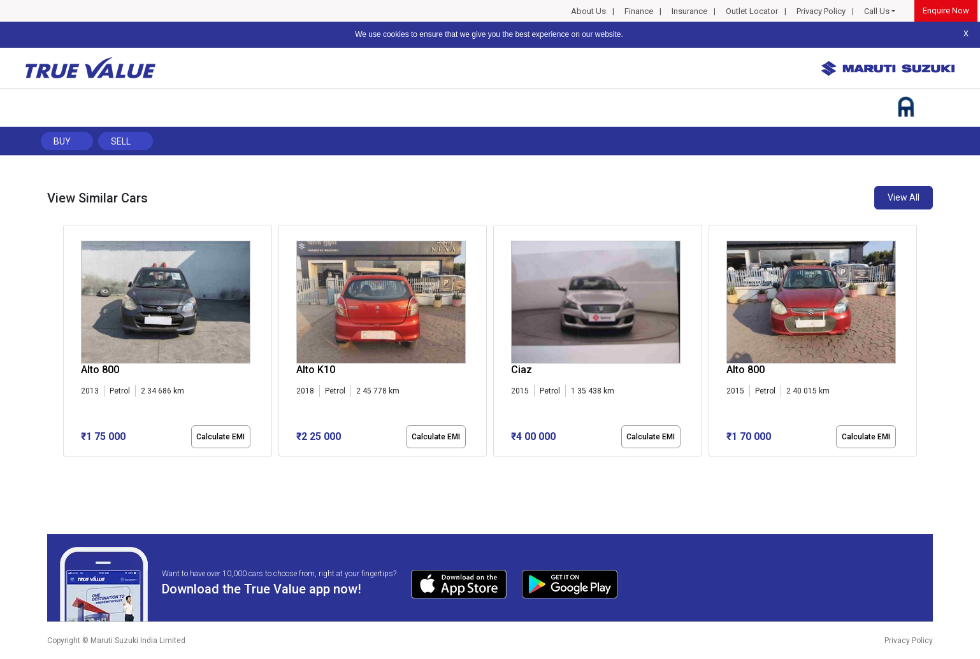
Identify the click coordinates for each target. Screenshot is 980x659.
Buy (62, 141)
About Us (588, 11)
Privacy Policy (821, 11)
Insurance (689, 11)
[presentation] (69, 343)
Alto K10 (315, 370)
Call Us (877, 11)
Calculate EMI (220, 436)
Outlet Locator (752, 11)
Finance (638, 11)
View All (903, 197)
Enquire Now (946, 10)
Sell (121, 141)
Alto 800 (100, 370)
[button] (67, 467)
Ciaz (521, 370)
